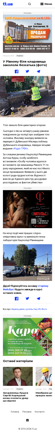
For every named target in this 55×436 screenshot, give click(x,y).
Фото (44, 309)
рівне (21, 309)
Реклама (26, 411)
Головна (15, 411)
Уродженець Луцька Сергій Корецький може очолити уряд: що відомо (15, 397)
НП (39, 309)
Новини (20, 56)
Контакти (39, 411)
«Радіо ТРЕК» (20, 148)
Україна (14, 309)
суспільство (31, 309)
